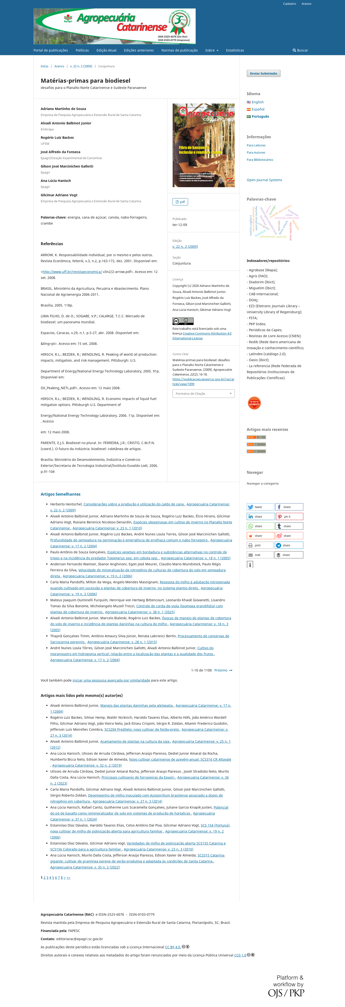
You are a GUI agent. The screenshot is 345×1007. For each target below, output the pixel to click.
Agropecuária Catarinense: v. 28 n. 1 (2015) (122, 642)
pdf (182, 202)
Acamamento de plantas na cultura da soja (135, 741)
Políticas (82, 50)
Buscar (300, 50)
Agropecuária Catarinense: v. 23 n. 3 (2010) (158, 849)
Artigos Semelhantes (60, 494)
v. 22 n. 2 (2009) (81, 66)
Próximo (220, 670)
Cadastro (289, 3)
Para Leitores (256, 145)
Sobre (210, 50)
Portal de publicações (51, 50)
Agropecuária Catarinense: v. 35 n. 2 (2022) (85, 867)
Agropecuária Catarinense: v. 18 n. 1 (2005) (195, 558)
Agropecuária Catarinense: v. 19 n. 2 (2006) (97, 576)
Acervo (59, 66)
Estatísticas (235, 50)
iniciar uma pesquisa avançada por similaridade (111, 680)
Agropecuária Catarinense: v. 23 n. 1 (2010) (107, 528)
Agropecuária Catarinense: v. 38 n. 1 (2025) (140, 612)
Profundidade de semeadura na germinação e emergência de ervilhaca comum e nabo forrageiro (129, 540)
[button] (260, 506)
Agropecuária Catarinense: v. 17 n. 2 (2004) (85, 660)
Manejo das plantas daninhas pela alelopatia (137, 705)
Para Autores (256, 152)
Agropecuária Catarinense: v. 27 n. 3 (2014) (127, 801)
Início (44, 66)
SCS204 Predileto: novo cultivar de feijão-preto (142, 729)
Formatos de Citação (190, 393)
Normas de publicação (179, 50)
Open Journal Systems (264, 180)
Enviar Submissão (263, 73)
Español (258, 109)
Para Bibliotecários (260, 159)
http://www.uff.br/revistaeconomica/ (72, 271)
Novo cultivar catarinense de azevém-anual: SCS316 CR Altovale (180, 759)
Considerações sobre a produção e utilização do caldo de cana (134, 504)
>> (68, 877)
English (258, 102)
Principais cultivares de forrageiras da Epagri (138, 777)
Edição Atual (106, 50)
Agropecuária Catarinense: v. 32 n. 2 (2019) (87, 765)
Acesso (306, 3)
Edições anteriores (139, 50)
